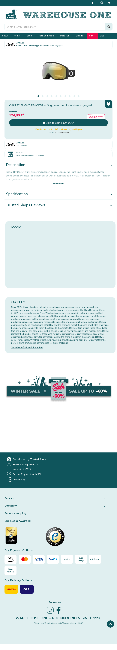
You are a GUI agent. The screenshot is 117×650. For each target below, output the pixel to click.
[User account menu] (93, 2)
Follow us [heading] (55, 602)
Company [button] (55, 505)
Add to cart (58, 123)
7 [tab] (65, 96)
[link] (50, 613)
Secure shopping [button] (55, 513)
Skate (31, 35)
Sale (92, 35)
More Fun (66, 35)
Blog (102, 35)
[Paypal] (53, 559)
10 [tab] (78, 96)
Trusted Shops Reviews (25, 205)
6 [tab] (60, 96)
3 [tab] (47, 96)
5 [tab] (56, 96)
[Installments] (95, 559)
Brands (80, 35)
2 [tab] (42, 96)
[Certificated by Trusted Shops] (17, 537)
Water (18, 35)
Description (15, 164)
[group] (26, 459)
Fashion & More (47, 35)
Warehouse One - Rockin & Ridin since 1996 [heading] (58, 618)
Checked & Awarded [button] (17, 521)
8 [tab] (69, 96)
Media (16, 227)
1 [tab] (38, 96)
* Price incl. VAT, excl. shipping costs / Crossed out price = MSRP (58, 623)
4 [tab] (51, 96)
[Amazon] (10, 559)
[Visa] (39, 559)
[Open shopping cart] (109, 2)
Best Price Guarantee (52, 3)
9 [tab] (74, 96)
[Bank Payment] (10, 570)
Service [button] (55, 498)
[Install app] (16, 479)
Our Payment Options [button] (18, 550)
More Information (61, 132)
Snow (6, 35)
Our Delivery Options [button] (18, 580)
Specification (17, 194)
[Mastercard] (25, 559)
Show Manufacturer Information (27, 347)
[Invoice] (67, 559)
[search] (54, 26)
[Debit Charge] (81, 559)
